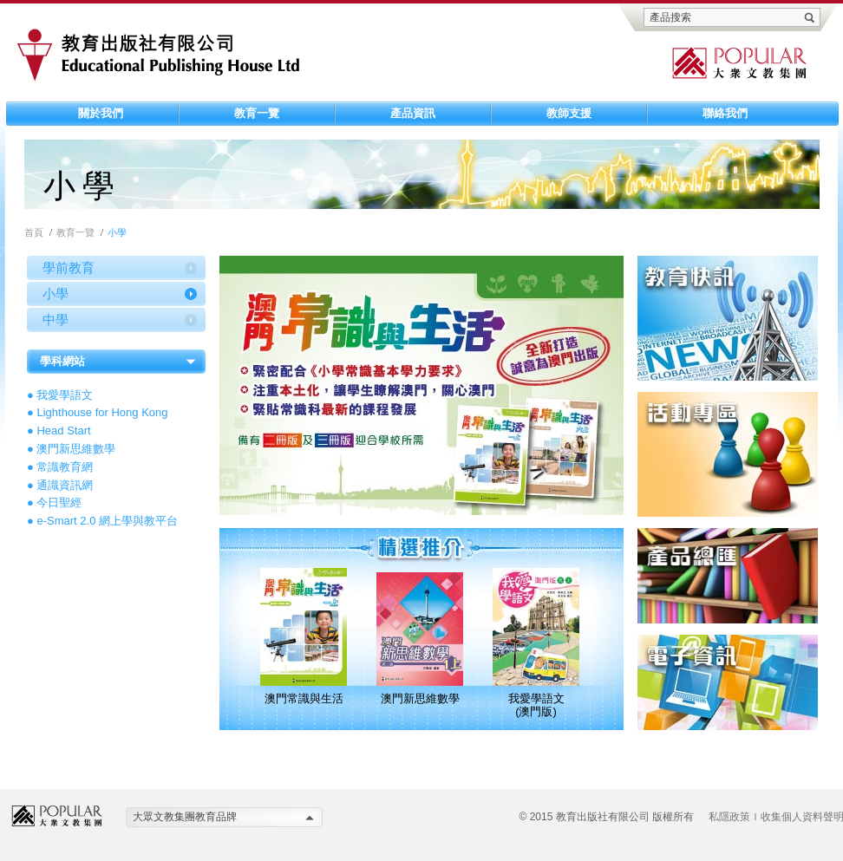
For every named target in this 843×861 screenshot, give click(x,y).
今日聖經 (59, 502)
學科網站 (62, 361)
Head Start (63, 430)
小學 (55, 293)
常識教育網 (64, 466)
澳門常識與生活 (304, 698)
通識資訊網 (64, 485)
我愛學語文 (64, 394)
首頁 (33, 232)
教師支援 (568, 113)
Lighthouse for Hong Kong (101, 412)
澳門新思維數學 (75, 448)
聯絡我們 (725, 113)
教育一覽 (256, 113)
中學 (55, 319)
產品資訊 (412, 113)
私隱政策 (729, 817)
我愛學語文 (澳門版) (536, 705)
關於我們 (100, 113)
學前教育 (68, 267)
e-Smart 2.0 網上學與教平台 (107, 520)
